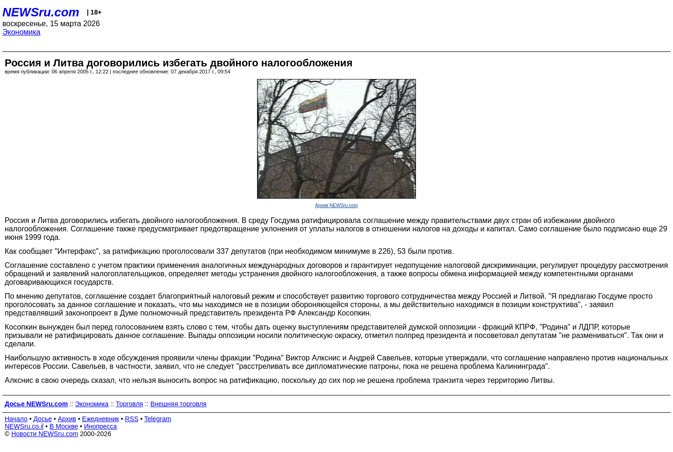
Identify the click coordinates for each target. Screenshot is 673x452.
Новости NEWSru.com (44, 434)
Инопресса (100, 426)
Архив (67, 419)
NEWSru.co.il (24, 426)
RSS (131, 419)
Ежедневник (100, 419)
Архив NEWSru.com (336, 205)
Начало (16, 419)
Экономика (21, 32)
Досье (42, 419)
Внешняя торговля (178, 404)
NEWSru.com (40, 12)
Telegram (158, 419)
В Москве (64, 426)
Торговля (129, 404)
